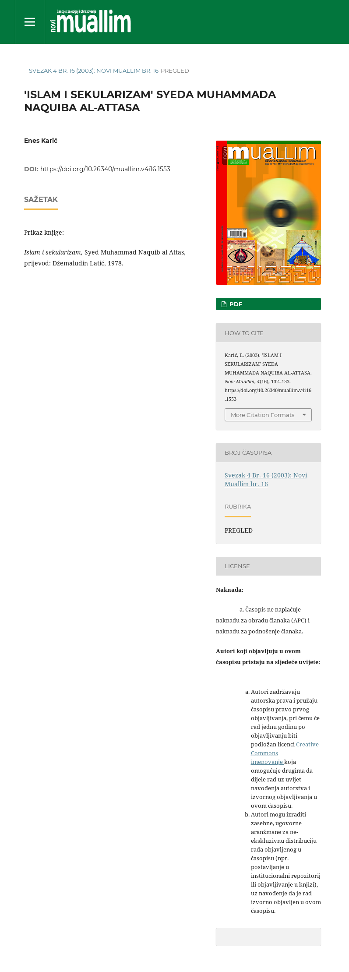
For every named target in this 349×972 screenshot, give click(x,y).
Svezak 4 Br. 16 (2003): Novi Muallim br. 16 (94, 70)
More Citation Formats (262, 414)
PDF (235, 304)
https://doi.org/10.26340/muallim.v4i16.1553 (105, 169)
